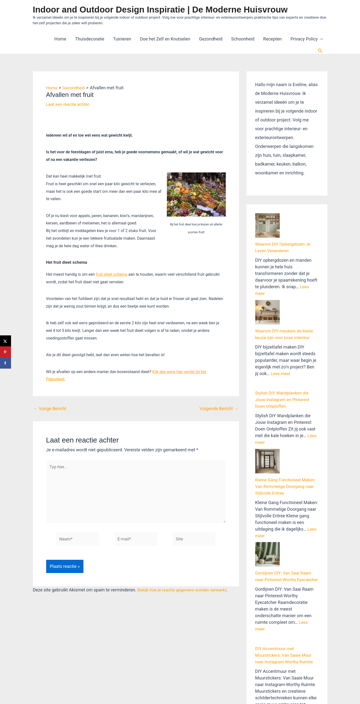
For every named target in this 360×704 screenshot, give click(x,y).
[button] (320, 50)
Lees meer (281, 337)
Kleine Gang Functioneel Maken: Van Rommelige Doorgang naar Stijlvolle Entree (286, 432)
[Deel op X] (5, 341)
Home (60, 38)
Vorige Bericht (50, 408)
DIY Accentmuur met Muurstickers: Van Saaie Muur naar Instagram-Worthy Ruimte (285, 590)
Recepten (272, 38)
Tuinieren (122, 38)
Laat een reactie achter (68, 104)
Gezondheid (210, 38)
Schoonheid (242, 38)
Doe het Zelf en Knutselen (165, 38)
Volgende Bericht (219, 408)
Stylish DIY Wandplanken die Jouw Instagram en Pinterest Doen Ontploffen (283, 363)
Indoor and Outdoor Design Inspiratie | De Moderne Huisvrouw (160, 9)
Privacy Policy (304, 38)
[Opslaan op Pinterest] (5, 352)
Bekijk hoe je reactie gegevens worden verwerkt (183, 592)
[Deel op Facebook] (5, 363)
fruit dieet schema (111, 274)
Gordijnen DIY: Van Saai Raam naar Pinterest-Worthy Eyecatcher (284, 508)
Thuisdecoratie (89, 38)
